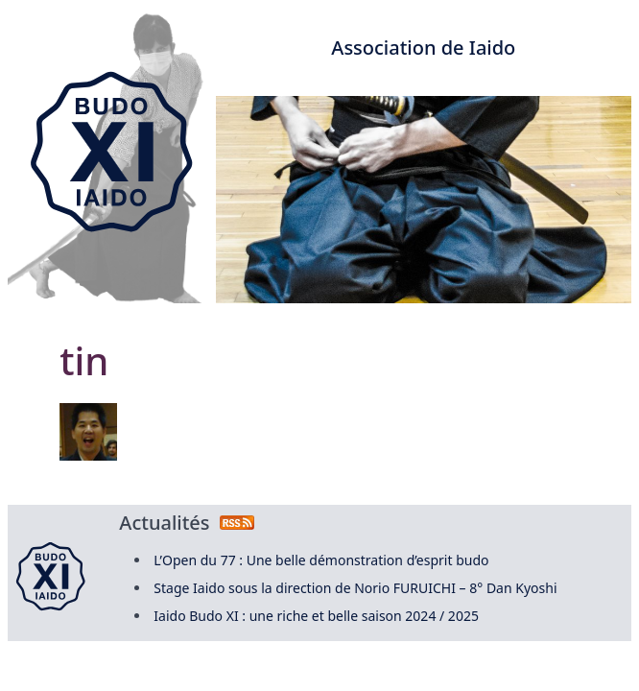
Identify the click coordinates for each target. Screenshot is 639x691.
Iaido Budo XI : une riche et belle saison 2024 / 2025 (316, 616)
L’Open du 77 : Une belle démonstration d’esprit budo (321, 560)
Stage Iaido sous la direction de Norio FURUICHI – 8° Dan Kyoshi (355, 588)
